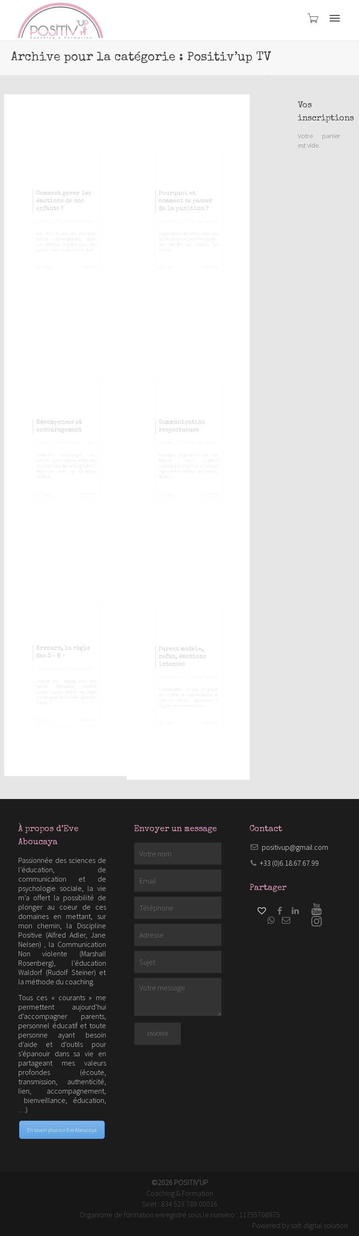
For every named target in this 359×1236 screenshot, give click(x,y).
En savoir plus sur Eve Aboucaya (62, 1129)
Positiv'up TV (81, 230)
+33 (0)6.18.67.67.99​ (289, 863)
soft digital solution (319, 1225)
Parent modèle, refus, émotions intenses (179, 653)
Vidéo (107, 230)
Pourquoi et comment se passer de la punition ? (183, 195)
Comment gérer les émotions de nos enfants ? (62, 195)
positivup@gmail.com (295, 847)
